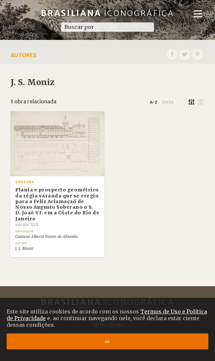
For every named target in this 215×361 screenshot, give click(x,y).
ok (107, 341)
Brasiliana (108, 13)
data (168, 102)
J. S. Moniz (24, 248)
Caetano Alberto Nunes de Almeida (46, 236)
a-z (153, 102)
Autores (23, 55)
